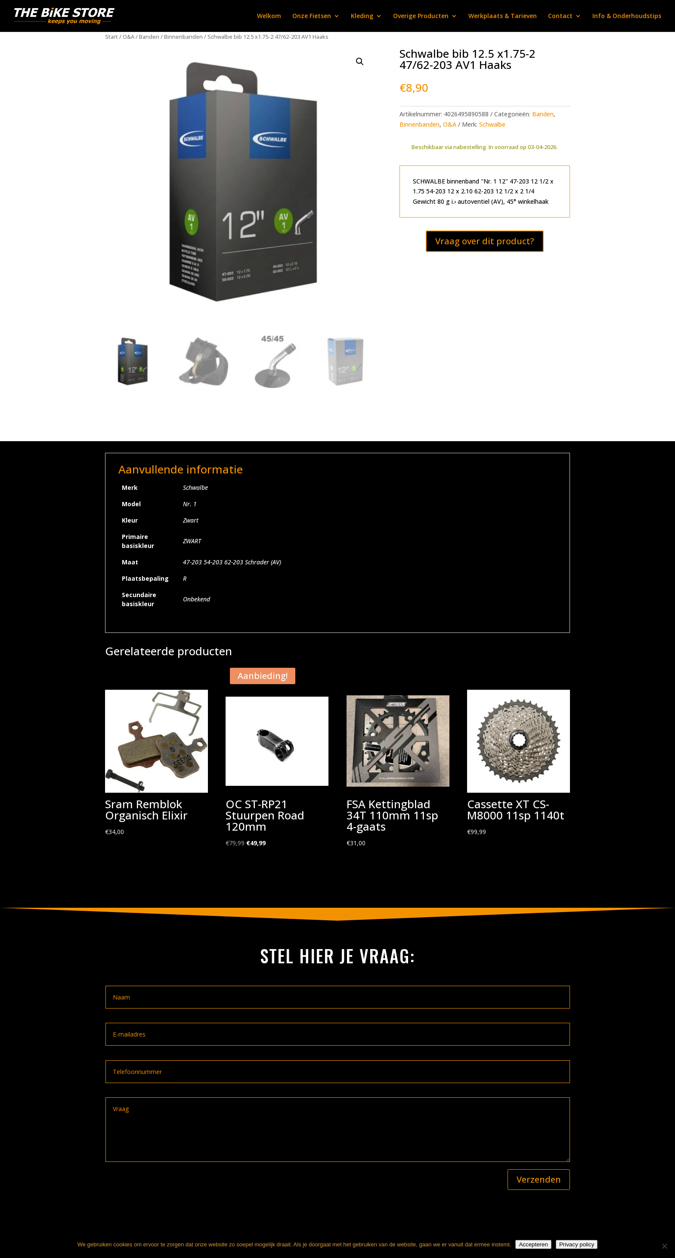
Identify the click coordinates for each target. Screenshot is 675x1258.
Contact (560, 16)
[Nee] (664, 1246)
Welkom (269, 16)
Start (111, 36)
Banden (149, 36)
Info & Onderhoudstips (626, 16)
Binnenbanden (183, 36)
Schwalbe (492, 124)
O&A (128, 36)
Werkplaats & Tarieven (502, 16)
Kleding (362, 16)
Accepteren (533, 1244)
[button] (360, 61)
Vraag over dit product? (484, 241)
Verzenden (539, 1179)
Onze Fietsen (311, 16)
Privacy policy (576, 1244)
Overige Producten (421, 16)
